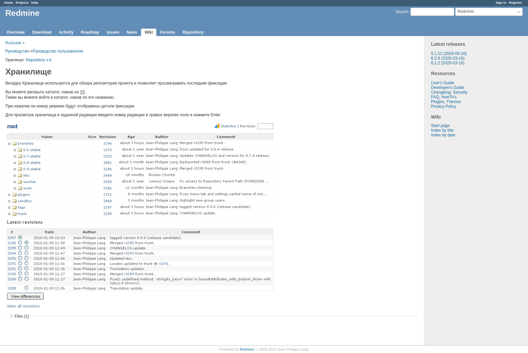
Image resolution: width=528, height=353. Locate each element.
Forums (167, 32)
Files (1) (21, 316)
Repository (193, 32)
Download (41, 32)
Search (401, 11)
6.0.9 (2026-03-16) (447, 58)
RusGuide (13, 43)
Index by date (443, 135)
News (132, 32)
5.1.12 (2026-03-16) (449, 53)
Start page (440, 125)
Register (515, 2)
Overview (16, 32)
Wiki (148, 32)
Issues (113, 32)
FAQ (435, 97)
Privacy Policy (443, 106)
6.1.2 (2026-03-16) (447, 63)
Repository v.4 (39, 60)
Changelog (441, 92)
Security (460, 92)
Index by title (442, 130)
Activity (66, 32)
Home (8, 2)
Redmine (247, 349)
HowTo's (449, 97)
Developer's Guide (447, 87)
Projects (22, 2)
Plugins (437, 101)
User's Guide (442, 83)
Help (34, 2)
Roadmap (90, 32)
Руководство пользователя (58, 51)
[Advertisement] (458, 243)
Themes (454, 101)
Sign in (501, 2)
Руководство (17, 51)
